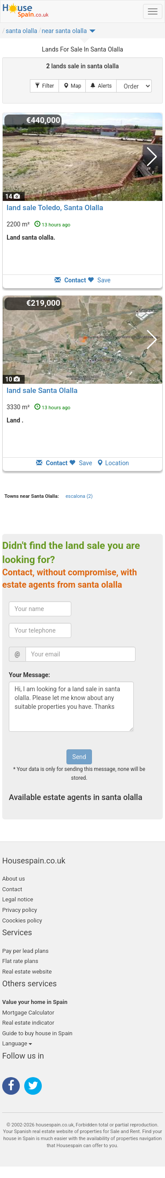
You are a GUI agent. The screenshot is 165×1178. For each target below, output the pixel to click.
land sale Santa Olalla (42, 390)
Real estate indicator (28, 1022)
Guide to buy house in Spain (37, 1033)
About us (13, 878)
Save (99, 280)
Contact (12, 889)
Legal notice (17, 899)
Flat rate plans (20, 961)
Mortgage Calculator (28, 1012)
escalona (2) (79, 496)
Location (113, 463)
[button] (68, 33)
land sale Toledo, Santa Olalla (55, 207)
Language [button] (17, 1043)
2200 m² (38, 224)
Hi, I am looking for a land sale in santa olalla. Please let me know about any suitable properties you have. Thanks (71, 707)
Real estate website (27, 971)
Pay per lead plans (25, 951)
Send (79, 756)
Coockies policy (22, 920)
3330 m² (38, 407)
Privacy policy (19, 910)
